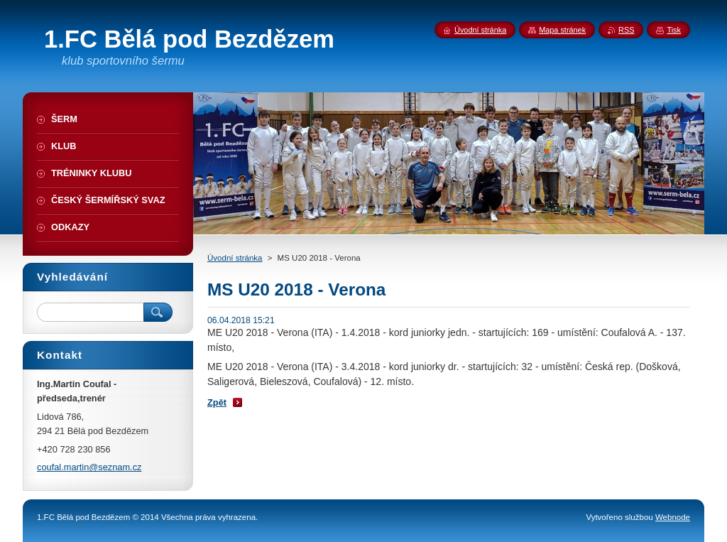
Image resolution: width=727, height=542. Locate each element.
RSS (626, 30)
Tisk (674, 30)
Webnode (672, 517)
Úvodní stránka (234, 258)
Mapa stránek (562, 30)
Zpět (216, 402)
